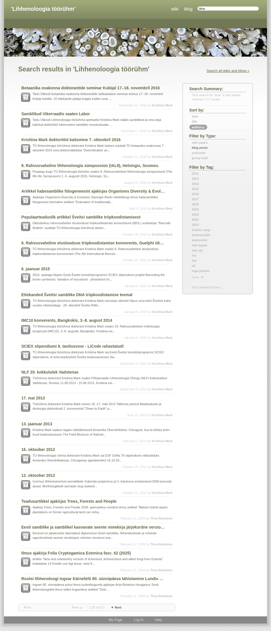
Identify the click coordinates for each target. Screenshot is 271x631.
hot (194, 260)
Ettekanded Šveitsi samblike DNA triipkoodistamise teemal (76, 294)
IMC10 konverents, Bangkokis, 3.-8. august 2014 (66, 320)
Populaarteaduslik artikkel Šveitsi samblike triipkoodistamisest (81, 217)
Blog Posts (200, 147)
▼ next (116, 607)
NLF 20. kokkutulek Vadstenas (50, 372)
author (198, 127)
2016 (195, 194)
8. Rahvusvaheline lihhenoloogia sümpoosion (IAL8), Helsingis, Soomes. (90, 165)
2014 (195, 183)
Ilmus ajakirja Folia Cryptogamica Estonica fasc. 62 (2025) (76, 553)
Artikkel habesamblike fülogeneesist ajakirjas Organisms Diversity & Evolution (93, 191)
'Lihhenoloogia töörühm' (43, 9)
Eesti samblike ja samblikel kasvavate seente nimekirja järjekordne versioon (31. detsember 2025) (93, 527)
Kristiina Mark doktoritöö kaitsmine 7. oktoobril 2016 (71, 139)
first (27, 607)
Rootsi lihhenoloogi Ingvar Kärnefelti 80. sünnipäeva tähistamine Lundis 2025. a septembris (93, 578)
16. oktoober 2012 (38, 449)
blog (188, 9)
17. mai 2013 (33, 398)
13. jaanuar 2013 (36, 424)
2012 (195, 173)
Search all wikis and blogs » (228, 71)
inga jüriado (201, 271)
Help (158, 620)
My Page (115, 620)
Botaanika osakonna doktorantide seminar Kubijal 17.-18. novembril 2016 (90, 88)
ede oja (197, 250)
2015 (195, 189)
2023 (195, 219)
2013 (195, 178)
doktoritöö (199, 240)
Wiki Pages (200, 142)
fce (194, 255)
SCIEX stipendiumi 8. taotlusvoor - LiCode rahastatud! (72, 346)
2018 (195, 204)
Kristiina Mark (162, 105)
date (195, 116)
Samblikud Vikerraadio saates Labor (55, 114)
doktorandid (201, 235)
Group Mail (200, 158)
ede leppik (199, 245)
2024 (195, 224)
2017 (195, 199)
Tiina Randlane (161, 518)
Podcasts (199, 152)
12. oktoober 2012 (38, 475)
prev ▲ (77, 607)
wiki (174, 9)
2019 (195, 209)
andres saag (201, 230)
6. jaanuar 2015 (35, 269)
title (195, 121)
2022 (195, 214)
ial (193, 265)
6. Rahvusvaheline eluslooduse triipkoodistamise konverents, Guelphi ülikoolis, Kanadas (93, 243)
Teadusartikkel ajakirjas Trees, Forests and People (68, 501)
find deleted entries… (207, 287)
